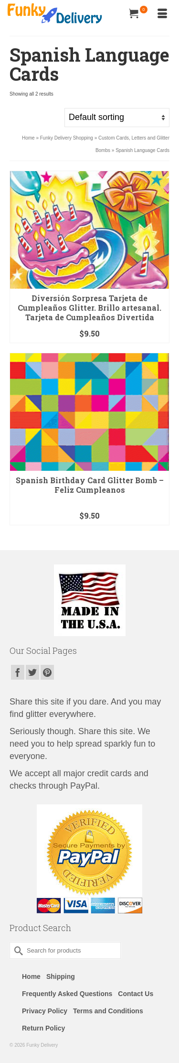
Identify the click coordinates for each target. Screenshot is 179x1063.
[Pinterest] (47, 672)
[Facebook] (17, 672)
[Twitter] (32, 672)
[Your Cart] (138, 14)
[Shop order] (116, 117)
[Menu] (162, 14)
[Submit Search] (17, 950)
